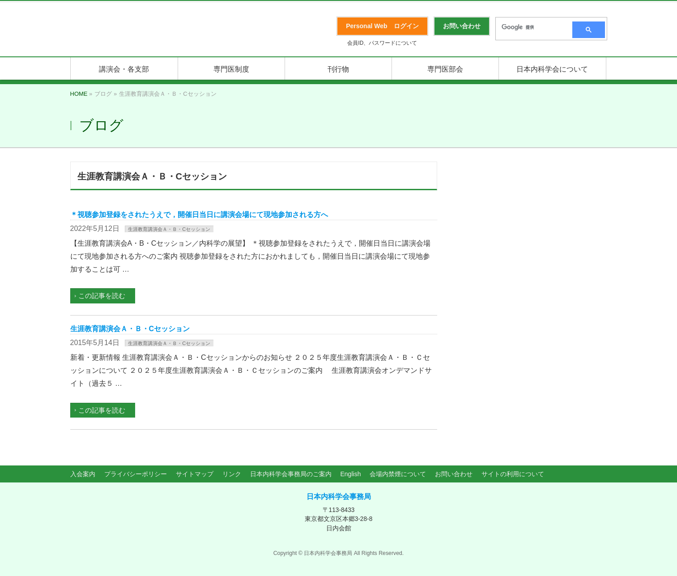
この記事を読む (101, 295)
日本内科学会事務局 (339, 496)
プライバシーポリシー (135, 474)
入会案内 (82, 474)
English (351, 474)
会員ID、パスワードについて (382, 43)
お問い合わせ (454, 474)
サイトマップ (194, 474)
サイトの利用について (512, 474)
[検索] (531, 27)
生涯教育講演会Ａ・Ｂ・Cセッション (169, 229)
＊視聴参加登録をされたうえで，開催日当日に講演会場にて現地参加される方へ (199, 214)
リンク (231, 474)
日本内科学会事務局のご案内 (291, 474)
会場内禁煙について (398, 474)
